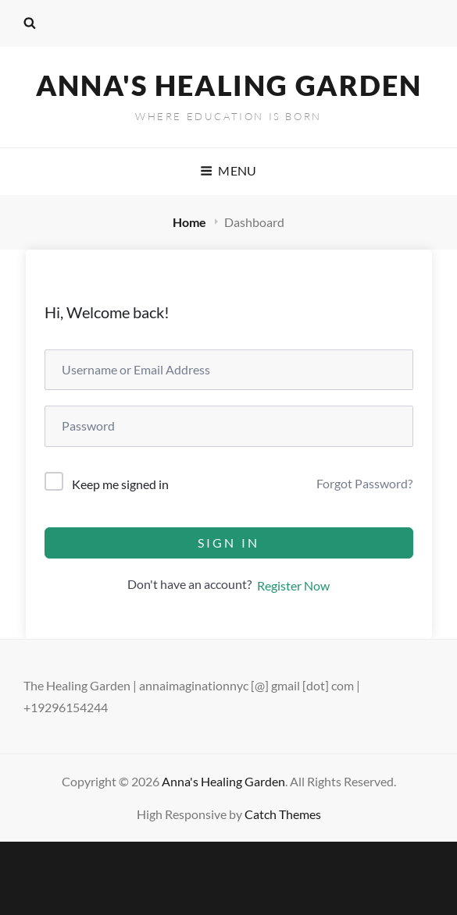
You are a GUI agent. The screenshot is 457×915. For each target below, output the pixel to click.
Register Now (293, 585)
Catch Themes (283, 814)
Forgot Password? (364, 483)
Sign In (228, 542)
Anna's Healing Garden (229, 85)
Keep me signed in (120, 484)
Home (191, 222)
